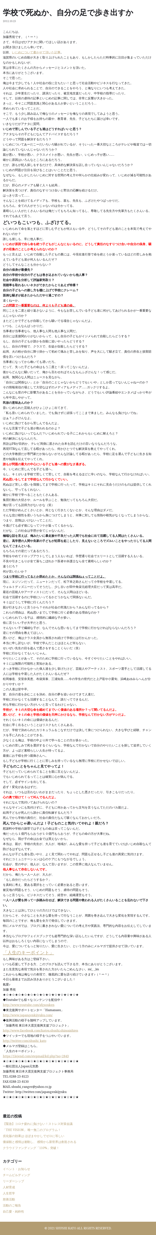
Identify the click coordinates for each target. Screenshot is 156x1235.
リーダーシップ (13, 1181)
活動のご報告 (12, 1205)
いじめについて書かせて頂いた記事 (36, 52)
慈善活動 (9, 1199)
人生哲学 (9, 1193)
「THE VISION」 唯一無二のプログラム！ (32, 1130)
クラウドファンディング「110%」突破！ (31, 1148)
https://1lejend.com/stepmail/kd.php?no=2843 (36, 1056)
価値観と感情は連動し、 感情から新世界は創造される (39, 1142)
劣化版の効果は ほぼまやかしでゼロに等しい (33, 1136)
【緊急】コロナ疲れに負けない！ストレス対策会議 (38, 1124)
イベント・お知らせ (16, 1169)
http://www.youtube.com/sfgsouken (28, 1005)
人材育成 (9, 1187)
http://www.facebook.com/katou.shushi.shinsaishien (40, 1030)
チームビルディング (16, 1175)
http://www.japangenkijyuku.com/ (28, 1015)
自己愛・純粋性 (13, 1211)
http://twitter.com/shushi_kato (24, 1041)
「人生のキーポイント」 (28, 952)
